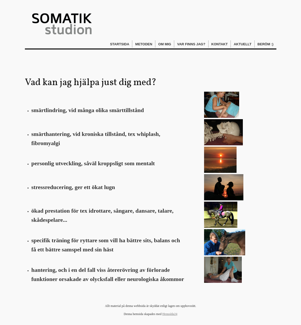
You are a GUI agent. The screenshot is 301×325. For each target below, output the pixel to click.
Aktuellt (242, 44)
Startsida (119, 44)
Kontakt (219, 44)
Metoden (143, 44)
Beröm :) (265, 44)
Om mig (164, 44)
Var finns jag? (191, 44)
